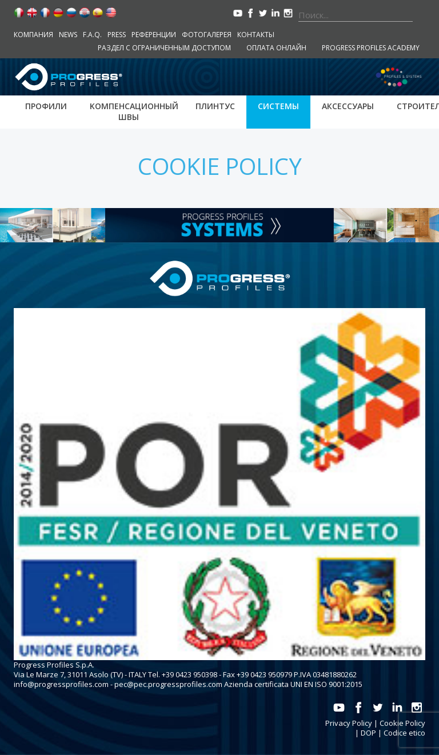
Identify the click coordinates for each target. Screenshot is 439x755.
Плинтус (215, 106)
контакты (255, 34)
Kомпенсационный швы (134, 111)
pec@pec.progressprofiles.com (168, 684)
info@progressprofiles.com (61, 684)
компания (33, 34)
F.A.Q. (92, 34)
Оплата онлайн (276, 48)
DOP (368, 733)
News (68, 34)
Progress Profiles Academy (371, 48)
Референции (153, 34)
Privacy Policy (348, 723)
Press (116, 34)
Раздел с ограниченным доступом (164, 48)
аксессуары (348, 106)
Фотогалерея (207, 34)
